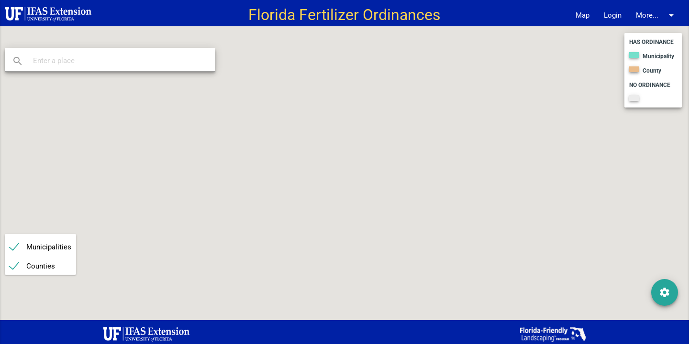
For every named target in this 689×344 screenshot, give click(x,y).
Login (613, 15)
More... (656, 15)
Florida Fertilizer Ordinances (344, 15)
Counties (40, 266)
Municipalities (48, 247)
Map (582, 15)
